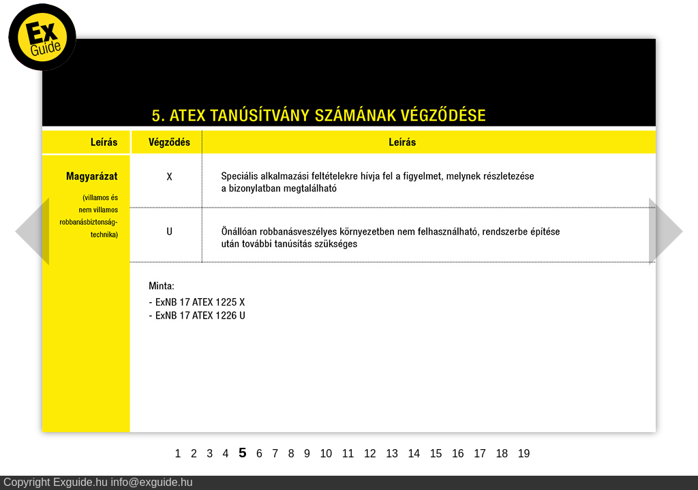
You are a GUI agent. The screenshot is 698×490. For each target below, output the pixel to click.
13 (392, 453)
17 (480, 453)
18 (502, 453)
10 (326, 453)
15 (436, 453)
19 (524, 453)
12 (370, 453)
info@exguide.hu (151, 482)
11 (348, 453)
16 (458, 453)
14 (414, 453)
